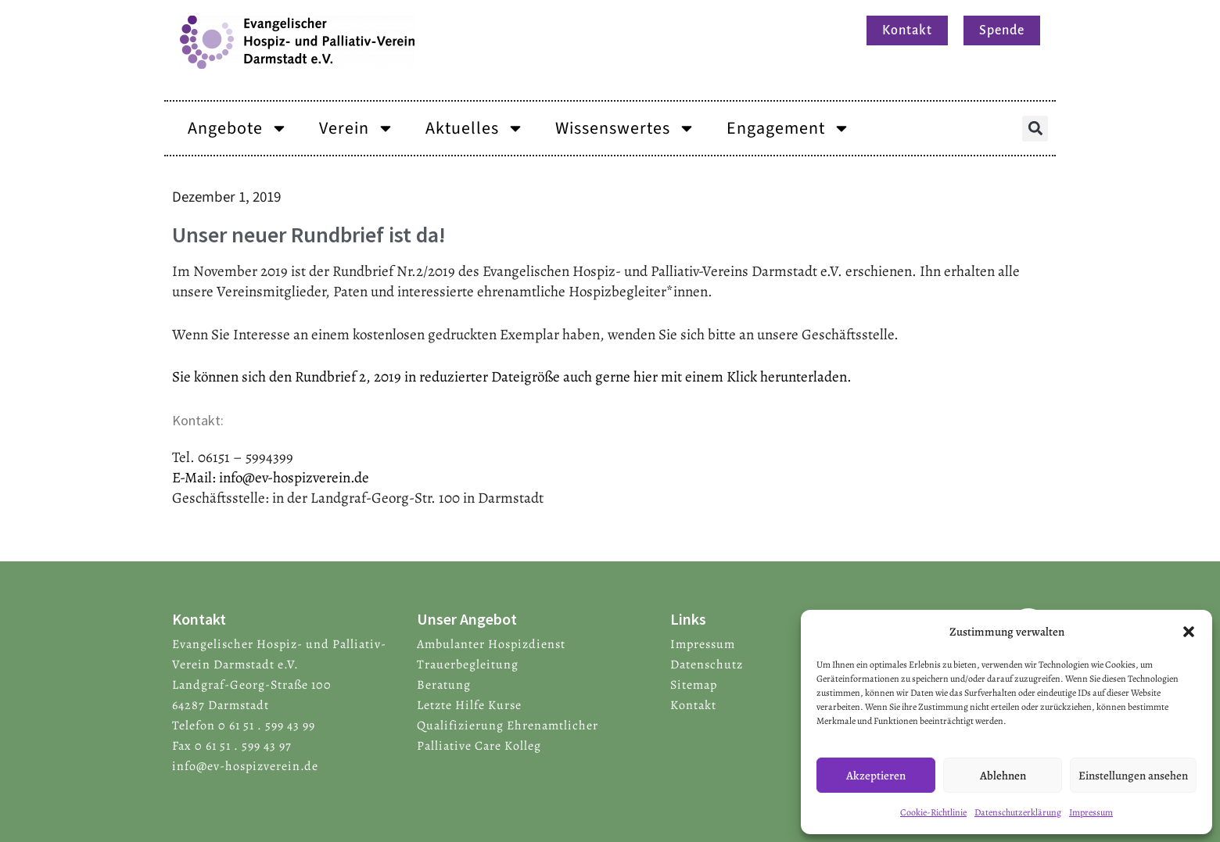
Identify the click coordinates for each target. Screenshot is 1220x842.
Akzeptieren (876, 775)
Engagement (788, 128)
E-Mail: (195, 478)
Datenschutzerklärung (1017, 812)
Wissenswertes (625, 128)
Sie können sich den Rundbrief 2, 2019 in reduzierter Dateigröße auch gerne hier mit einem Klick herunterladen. (512, 377)
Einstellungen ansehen (1133, 775)
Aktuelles (474, 128)
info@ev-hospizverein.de (294, 478)
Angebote (238, 128)
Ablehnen (1003, 775)
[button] (1189, 632)
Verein (356, 128)
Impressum (1091, 812)
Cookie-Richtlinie (933, 812)
